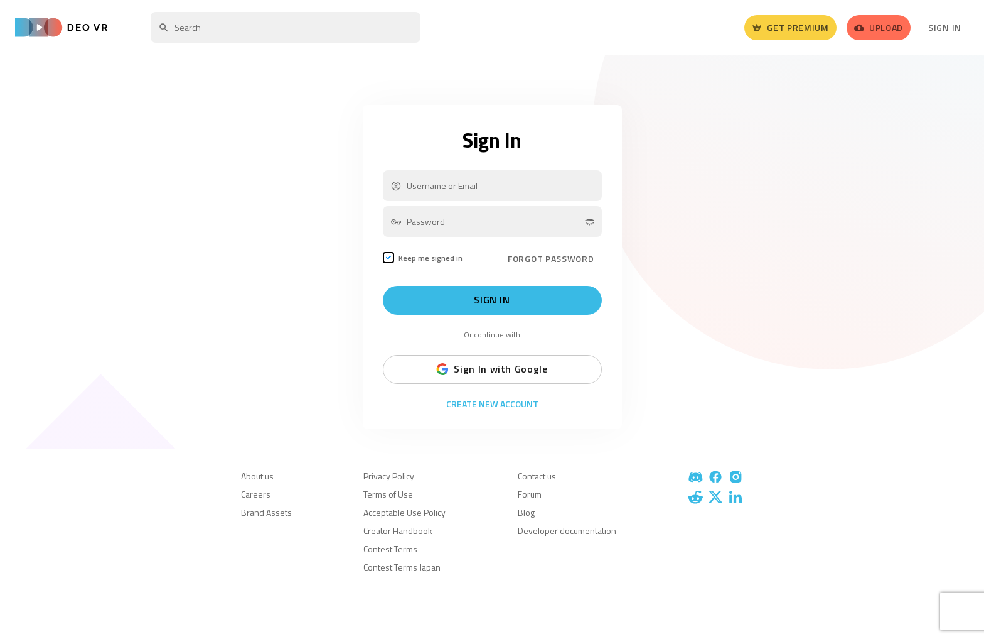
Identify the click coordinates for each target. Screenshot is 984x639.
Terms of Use (388, 494)
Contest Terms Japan (402, 567)
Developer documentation (567, 530)
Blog (526, 512)
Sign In (944, 27)
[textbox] (285, 27)
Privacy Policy (388, 476)
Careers (255, 494)
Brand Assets (266, 512)
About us (257, 476)
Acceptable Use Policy (404, 512)
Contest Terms (390, 548)
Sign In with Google (491, 369)
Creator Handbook (397, 530)
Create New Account (492, 404)
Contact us (537, 476)
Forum (530, 494)
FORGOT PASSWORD (551, 258)
